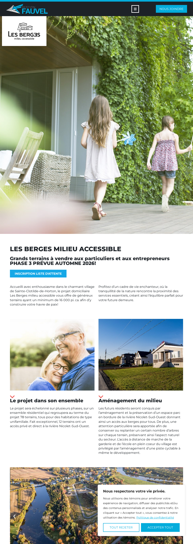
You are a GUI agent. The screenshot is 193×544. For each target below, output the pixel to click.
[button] (14, 516)
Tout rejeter (121, 527)
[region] (141, 510)
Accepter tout (160, 527)
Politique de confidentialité (155, 517)
